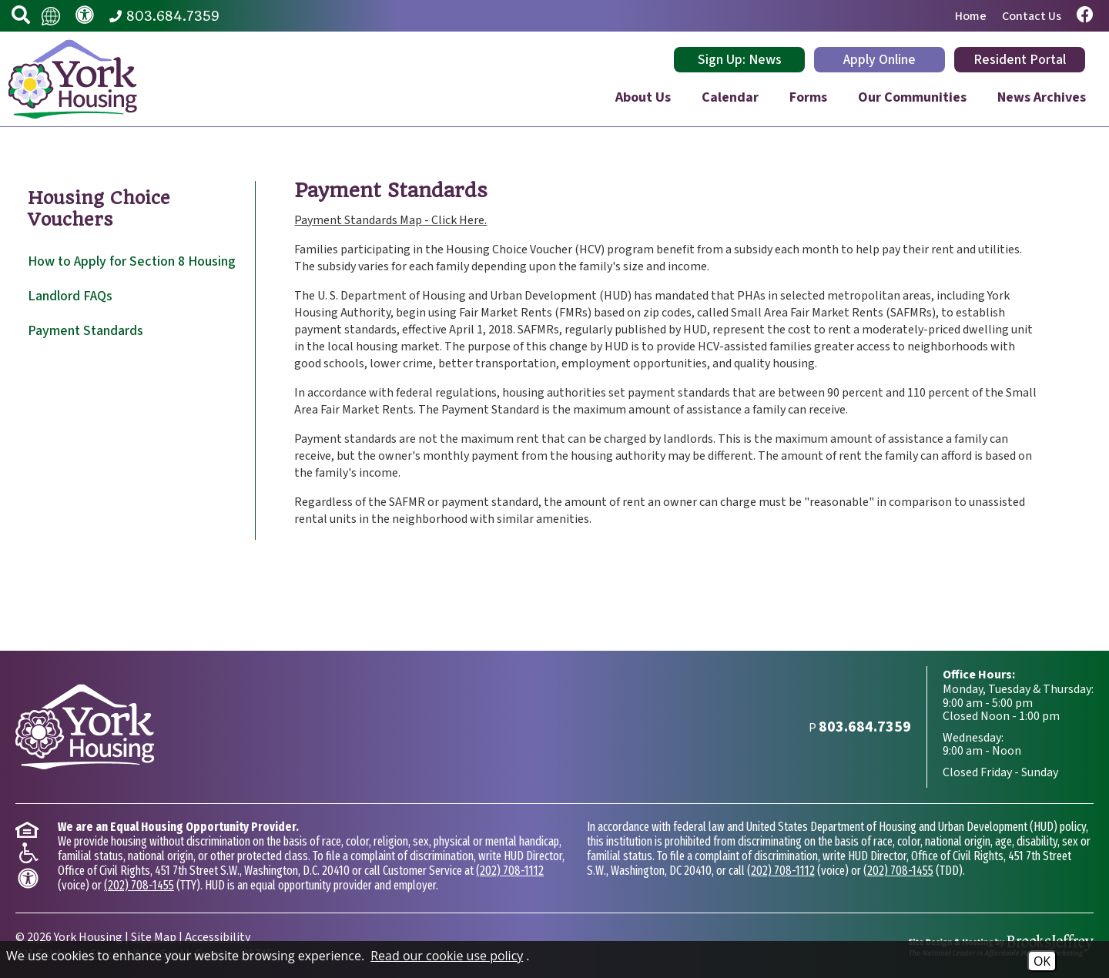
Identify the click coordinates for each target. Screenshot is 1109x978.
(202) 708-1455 (139, 885)
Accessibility (217, 937)
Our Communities (912, 97)
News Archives (1041, 97)
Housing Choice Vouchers (99, 208)
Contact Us (1031, 16)
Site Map (153, 937)
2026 (39, 937)
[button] (21, 15)
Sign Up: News (740, 59)
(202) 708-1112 (510, 870)
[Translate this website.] (51, 15)
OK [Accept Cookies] (1042, 961)
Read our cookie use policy (446, 955)
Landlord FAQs (70, 296)
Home (971, 16)
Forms (808, 97)
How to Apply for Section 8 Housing (132, 261)
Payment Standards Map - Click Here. (390, 220)
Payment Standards (85, 330)
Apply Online (879, 59)
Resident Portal (1019, 59)
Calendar (730, 97)
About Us (643, 97)
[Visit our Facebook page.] (1085, 16)
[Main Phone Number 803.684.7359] (164, 16)
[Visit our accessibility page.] (85, 16)
